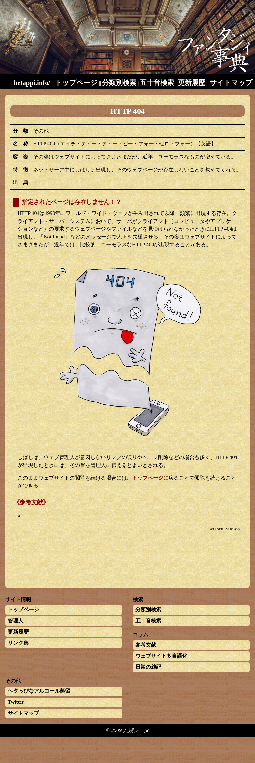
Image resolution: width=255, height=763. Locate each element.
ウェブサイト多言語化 (161, 656)
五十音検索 (157, 82)
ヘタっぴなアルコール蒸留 (39, 691)
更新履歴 (191, 82)
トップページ (76, 82)
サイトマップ (231, 82)
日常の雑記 (148, 667)
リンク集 (18, 643)
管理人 (15, 620)
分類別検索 (119, 82)
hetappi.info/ (32, 82)
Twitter (16, 702)
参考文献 (145, 644)
